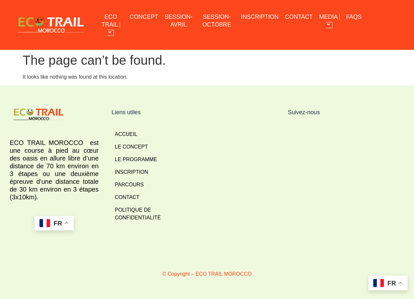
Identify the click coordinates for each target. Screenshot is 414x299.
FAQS (354, 17)
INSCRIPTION (259, 17)
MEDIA (329, 21)
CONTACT (299, 17)
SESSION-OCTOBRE (216, 21)
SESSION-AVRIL (178, 21)
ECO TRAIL (111, 25)
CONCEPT (144, 17)
